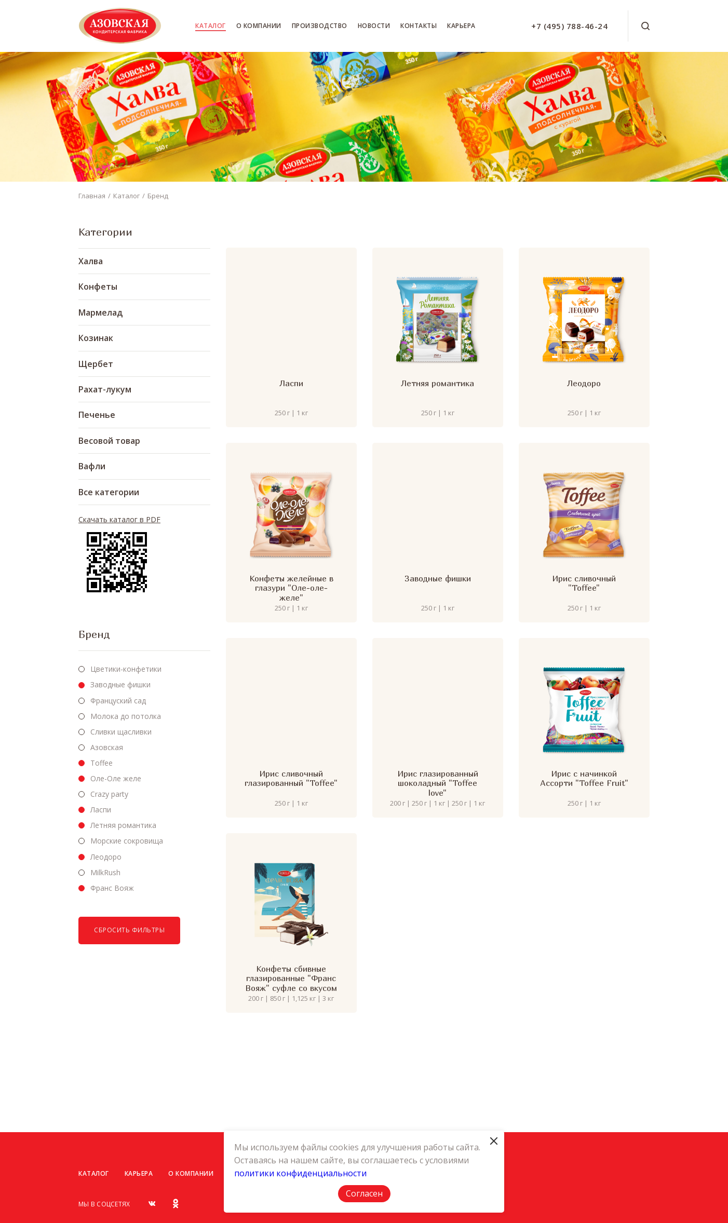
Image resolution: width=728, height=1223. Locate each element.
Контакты (418, 25)
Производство (319, 25)
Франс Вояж (112, 888)
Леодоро (106, 857)
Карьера (461, 25)
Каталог (210, 25)
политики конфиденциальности (300, 1173)
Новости (374, 25)
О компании (258, 25)
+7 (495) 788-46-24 (569, 26)
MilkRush (105, 872)
